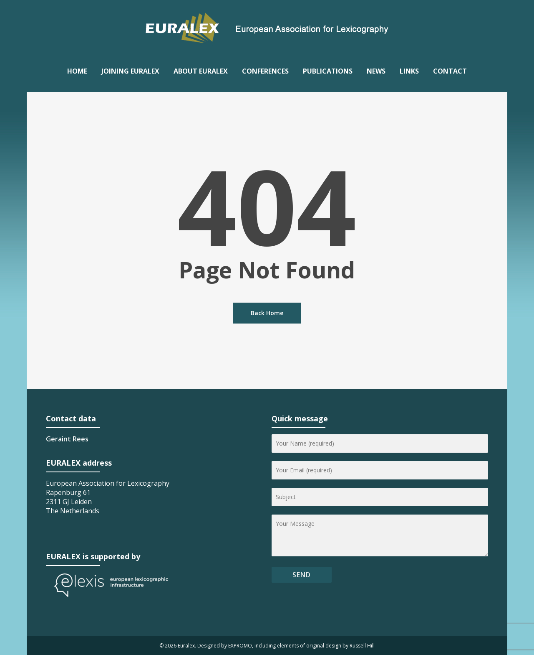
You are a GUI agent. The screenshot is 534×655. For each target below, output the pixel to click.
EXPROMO (240, 645)
